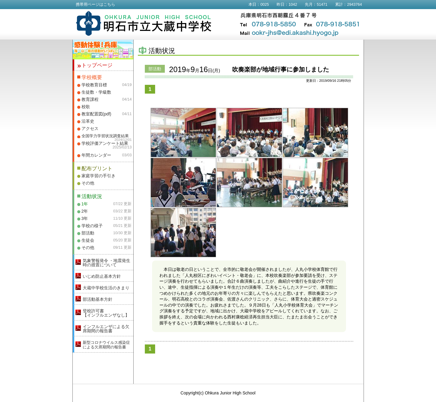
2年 (85, 211)
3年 (85, 218)
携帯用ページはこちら (95, 4)
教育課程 (90, 99)
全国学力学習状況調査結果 (105, 136)
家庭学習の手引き (98, 175)
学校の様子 (92, 225)
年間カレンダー (96, 155)
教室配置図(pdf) (96, 113)
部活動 (88, 233)
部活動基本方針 (97, 299)
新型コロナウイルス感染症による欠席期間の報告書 (106, 344)
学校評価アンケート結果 (105, 143)
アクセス (90, 128)
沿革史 (88, 121)
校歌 (86, 106)
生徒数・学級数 (96, 92)
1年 (85, 203)
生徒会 (88, 240)
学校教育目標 (94, 84)
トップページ (97, 65)
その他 (88, 183)
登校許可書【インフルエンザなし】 (106, 312)
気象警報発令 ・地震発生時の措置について (107, 262)
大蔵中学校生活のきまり (106, 287)
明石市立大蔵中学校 (144, 23)
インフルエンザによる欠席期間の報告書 (106, 328)
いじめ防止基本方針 (102, 276)
